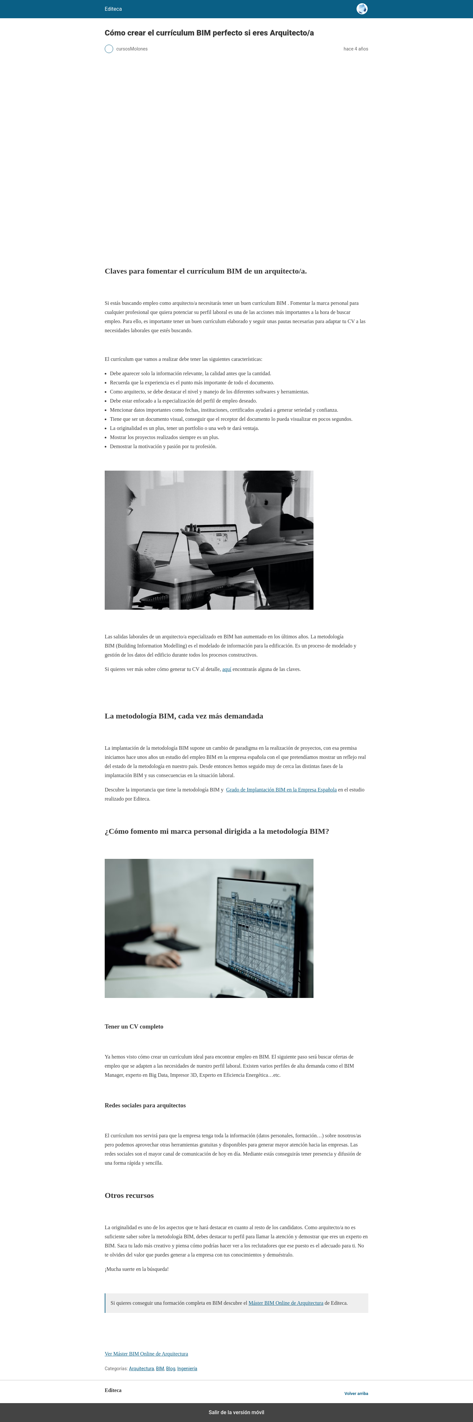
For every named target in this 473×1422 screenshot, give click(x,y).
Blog (170, 1368)
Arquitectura (141, 1368)
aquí (226, 669)
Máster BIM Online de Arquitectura (286, 1303)
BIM (160, 1368)
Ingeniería (187, 1368)
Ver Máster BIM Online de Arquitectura (146, 1354)
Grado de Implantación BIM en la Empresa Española (281, 789)
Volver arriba (356, 1393)
